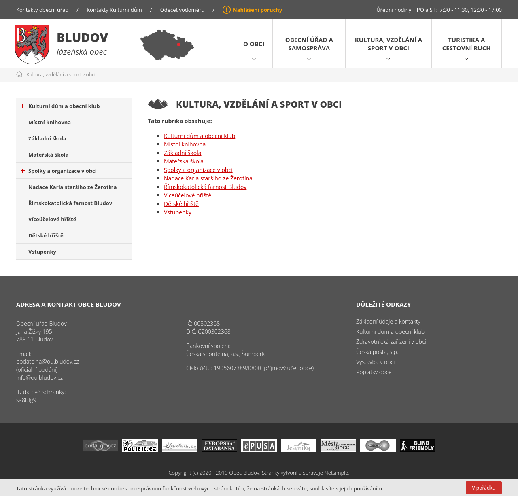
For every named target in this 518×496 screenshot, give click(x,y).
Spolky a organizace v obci (59, 170)
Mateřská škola (48, 154)
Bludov (82, 37)
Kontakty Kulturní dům (114, 9)
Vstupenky (42, 251)
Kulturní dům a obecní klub (60, 106)
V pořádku (483, 487)
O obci (253, 44)
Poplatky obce (374, 372)
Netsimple (336, 472)
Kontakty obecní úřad (42, 9)
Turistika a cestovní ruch (466, 44)
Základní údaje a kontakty (388, 321)
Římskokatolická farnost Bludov (70, 203)
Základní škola (47, 138)
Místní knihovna (49, 122)
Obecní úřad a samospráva (309, 44)
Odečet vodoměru (182, 9)
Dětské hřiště (46, 235)
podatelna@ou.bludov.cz (47, 361)
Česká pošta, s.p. (377, 352)
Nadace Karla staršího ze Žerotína (72, 187)
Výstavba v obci (375, 362)
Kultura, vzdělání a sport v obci (388, 44)
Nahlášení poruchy (257, 9)
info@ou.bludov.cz (39, 378)
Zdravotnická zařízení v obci (391, 342)
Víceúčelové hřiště (52, 219)
